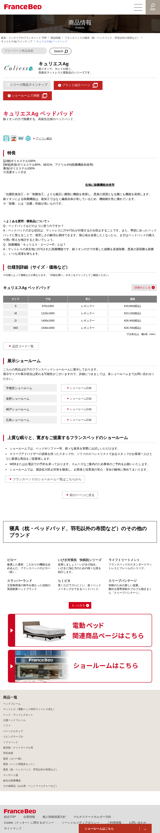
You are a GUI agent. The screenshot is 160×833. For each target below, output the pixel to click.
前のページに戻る (82, 495)
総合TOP (10, 816)
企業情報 (29, 816)
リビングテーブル (13, 736)
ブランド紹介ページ (76, 85)
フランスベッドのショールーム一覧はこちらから (47, 479)
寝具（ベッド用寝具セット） (19, 764)
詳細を (138, 287)
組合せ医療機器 (12, 780)
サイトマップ (12, 828)
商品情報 (56, 37)
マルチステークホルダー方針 (92, 816)
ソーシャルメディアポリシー (80, 822)
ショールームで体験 (26, 95)
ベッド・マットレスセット (18, 714)
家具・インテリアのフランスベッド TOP (24, 37)
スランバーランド (19, 580)
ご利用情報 (114, 822)
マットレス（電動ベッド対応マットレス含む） (29, 709)
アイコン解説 (44, 138)
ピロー (11, 560)
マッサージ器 (10, 775)
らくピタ (64, 580)
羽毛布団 (8, 753)
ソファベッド (10, 742)
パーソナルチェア (13, 731)
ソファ (7, 725)
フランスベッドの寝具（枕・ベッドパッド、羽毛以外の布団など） (102, 37)
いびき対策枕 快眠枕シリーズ (80, 560)
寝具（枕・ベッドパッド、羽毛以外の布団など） (30, 769)
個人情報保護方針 (54, 816)
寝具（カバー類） (13, 758)
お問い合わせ (137, 822)
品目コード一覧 (23, 346)
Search (58, 51)
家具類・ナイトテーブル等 (18, 747)
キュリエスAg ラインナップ (16, 41)
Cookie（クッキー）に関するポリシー (29, 822)
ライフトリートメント (124, 560)
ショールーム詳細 (80, 388)
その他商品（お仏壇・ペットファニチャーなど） (30, 786)
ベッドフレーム (12, 703)
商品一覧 (10, 697)
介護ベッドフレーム (14, 720)
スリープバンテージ (123, 580)
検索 (153, 9)
